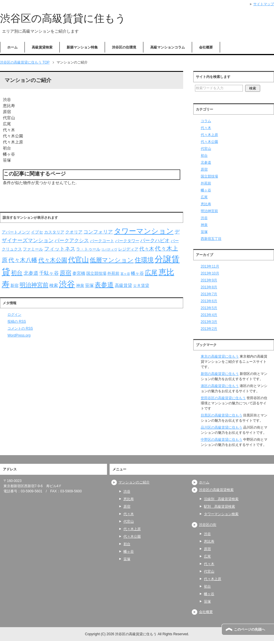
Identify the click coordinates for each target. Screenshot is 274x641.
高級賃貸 (123, 285)
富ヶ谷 (125, 273)
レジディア (128, 249)
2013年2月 (209, 329)
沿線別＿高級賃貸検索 (221, 499)
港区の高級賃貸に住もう (220, 386)
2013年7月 (209, 294)
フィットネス (59, 249)
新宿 (14, 285)
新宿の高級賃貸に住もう (220, 374)
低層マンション (112, 260)
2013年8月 (209, 287)
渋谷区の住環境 (124, 47)
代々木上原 (209, 135)
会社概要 (206, 47)
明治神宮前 (34, 285)
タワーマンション (144, 231)
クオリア (73, 231)
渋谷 (67, 284)
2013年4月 (209, 315)
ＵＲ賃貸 (141, 285)
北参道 (31, 273)
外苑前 (113, 273)
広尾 (151, 272)
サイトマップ (263, 4)
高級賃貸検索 (42, 47)
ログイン (14, 315)
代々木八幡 (22, 260)
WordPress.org (19, 335)
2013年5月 (209, 308)
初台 (16, 273)
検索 (53, 285)
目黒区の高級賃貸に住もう (221, 415)
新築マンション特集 (82, 47)
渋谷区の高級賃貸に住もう (63, 18)
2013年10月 (210, 273)
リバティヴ (109, 249)
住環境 (144, 259)
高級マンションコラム (167, 47)
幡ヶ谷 (137, 273)
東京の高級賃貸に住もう (220, 356)
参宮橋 (78, 273)
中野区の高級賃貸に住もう (221, 440)
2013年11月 (210, 266)
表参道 (104, 284)
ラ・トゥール (88, 249)
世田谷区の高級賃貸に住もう (223, 398)
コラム (206, 121)
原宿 (65, 273)
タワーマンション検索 (221, 514)
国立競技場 (96, 273)
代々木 (146, 249)
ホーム (12, 47)
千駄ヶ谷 (49, 273)
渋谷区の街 (207, 525)
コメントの (20, 328)
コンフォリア (98, 232)
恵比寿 (206, 204)
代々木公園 (52, 260)
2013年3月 (209, 322)
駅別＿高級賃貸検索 (219, 506)
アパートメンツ (16, 232)
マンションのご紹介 (134, 482)
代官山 (78, 259)
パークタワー (127, 241)
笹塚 (89, 285)
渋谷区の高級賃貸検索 (216, 490)
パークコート (102, 241)
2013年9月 (209, 280)
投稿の (16, 321)
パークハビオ (155, 240)
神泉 (80, 285)
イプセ (37, 232)
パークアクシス (72, 240)
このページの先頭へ (249, 629)
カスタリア (54, 232)
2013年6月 (209, 301)
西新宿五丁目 (211, 239)
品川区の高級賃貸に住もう (221, 427)
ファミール (33, 249)
